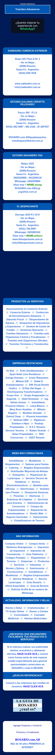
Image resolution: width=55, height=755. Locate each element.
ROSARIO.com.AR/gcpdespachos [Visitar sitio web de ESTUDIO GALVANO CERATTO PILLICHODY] (27, 137)
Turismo (11, 561)
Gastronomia (40, 517)
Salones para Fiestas (37, 464)
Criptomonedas (36, 608)
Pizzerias (19, 496)
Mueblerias (35, 461)
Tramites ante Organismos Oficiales (27, 340)
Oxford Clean (13, 416)
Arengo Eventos (14, 378)
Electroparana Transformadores (25, 392)
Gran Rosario (34, 582)
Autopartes (18, 475)
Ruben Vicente (37, 430)
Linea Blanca (37, 406)
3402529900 (33, 181)
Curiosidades (21, 615)
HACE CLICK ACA (27, 654)
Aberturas (34, 496)
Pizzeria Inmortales (37, 416)
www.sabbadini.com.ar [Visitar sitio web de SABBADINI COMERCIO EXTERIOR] (27, 83)
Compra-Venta (37, 543)
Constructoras (15, 572)
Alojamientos (12, 464)
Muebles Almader (32, 413)
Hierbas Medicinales (35, 618)
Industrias (35, 565)
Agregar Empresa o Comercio (27, 725)
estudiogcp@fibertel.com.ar (27, 141)
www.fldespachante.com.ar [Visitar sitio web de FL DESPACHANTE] (27, 239)
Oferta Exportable (15, 586)
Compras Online (14, 543)
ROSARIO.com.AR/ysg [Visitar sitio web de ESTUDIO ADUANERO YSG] (27, 188)
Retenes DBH (20, 420)
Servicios (19, 565)
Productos (44, 561)
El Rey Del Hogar (31, 388)
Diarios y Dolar (13, 608)
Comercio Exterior (20, 312)
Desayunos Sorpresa (36, 492)
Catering (13, 468)
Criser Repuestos (38, 378)
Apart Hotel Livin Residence (25, 374)
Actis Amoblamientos (32, 371)
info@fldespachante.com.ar (27, 243)
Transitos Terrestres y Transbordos (28, 344)
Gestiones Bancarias (31, 330)
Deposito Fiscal (15, 319)
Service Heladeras (23, 579)
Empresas (27, 561)
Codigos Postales (15, 558)
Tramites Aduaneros (17, 333)
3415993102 (33, 232)
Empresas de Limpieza (19, 499)
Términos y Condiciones (27, 732)
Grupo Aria (13, 395)
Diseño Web (36, 513)
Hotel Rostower (30, 399)
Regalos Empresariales (37, 468)
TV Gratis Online (15, 611)
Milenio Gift (22, 381)
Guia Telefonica (34, 554)
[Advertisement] (27, 274)
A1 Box (10, 371)
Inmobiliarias (16, 461)
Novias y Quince (15, 568)
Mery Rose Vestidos (21, 409)
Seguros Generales (17, 517)
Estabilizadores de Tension (29, 520)
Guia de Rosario (40, 586)
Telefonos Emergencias (19, 547)
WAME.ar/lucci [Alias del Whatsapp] (34, 236)
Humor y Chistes (38, 611)
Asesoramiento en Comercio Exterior (27, 309)
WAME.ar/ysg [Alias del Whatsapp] (34, 185)
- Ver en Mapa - (27, 62)
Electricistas (27, 489)
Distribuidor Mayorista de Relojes (29, 471)
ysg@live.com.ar (27, 192)
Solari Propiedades (22, 434)
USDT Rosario (37, 437)
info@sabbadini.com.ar (27, 87)
